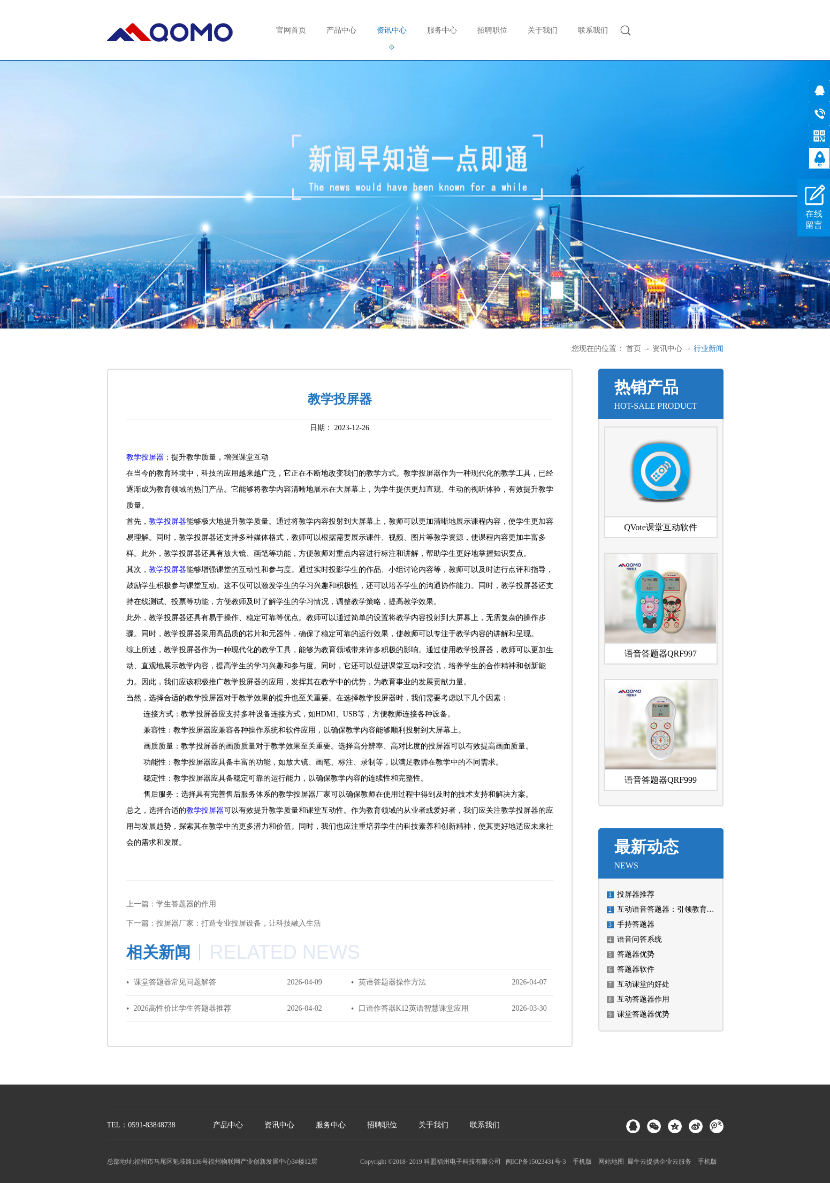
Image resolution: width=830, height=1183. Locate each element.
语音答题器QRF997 (661, 653)
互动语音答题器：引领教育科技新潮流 (680, 909)
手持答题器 (635, 924)
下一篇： (223, 923)
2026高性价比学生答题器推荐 (182, 1008)
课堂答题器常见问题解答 (175, 982)
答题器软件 (635, 969)
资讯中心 (667, 349)
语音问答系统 (639, 939)
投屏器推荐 (635, 894)
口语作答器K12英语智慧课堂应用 (414, 1008)
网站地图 (609, 1161)
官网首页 (291, 30)
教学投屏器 (145, 457)
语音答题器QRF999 (661, 779)
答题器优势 (635, 954)
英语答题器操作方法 (392, 982)
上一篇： (171, 904)
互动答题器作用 (643, 999)
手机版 (580, 1161)
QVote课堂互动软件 (660, 527)
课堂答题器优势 (643, 1014)
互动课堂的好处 (643, 984)
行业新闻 (709, 349)
